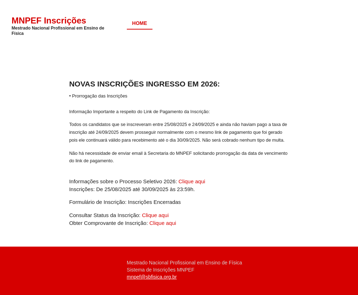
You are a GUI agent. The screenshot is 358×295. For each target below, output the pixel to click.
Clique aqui (191, 181)
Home (139, 23)
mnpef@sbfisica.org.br (152, 277)
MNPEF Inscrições (49, 20)
